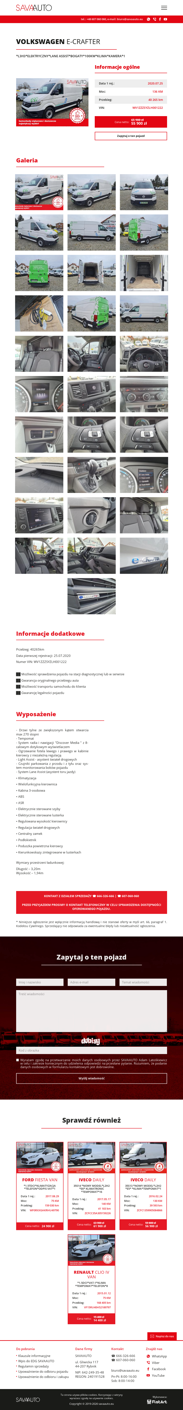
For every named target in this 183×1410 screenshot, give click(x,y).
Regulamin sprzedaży (33, 1366)
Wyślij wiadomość (92, 1087)
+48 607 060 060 (96, 19)
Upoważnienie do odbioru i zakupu (43, 1377)
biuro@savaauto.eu (130, 19)
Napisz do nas (162, 1336)
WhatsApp (156, 1356)
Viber (153, 1363)
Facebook (156, 1369)
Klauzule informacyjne (34, 1356)
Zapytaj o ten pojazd (131, 136)
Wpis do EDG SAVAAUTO (36, 1361)
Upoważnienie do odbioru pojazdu (43, 1371)
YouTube (155, 1375)
